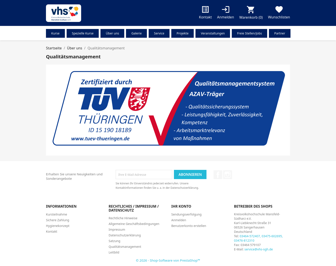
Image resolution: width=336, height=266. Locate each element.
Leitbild (114, 252)
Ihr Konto (181, 206)
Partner (279, 33)
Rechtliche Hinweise (123, 218)
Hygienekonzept (57, 226)
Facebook (218, 174)
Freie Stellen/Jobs (249, 33)
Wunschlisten (279, 13)
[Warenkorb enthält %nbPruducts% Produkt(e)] (251, 13)
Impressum (117, 229)
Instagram (227, 174)
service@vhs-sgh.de (258, 249)
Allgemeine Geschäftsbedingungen (134, 224)
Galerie (136, 33)
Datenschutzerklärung (125, 235)
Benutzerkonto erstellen (188, 226)
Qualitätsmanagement (125, 246)
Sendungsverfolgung (186, 214)
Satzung (114, 241)
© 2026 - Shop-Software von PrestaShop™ (168, 260)
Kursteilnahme (56, 214)
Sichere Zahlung (57, 220)
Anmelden (178, 220)
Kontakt (205, 13)
